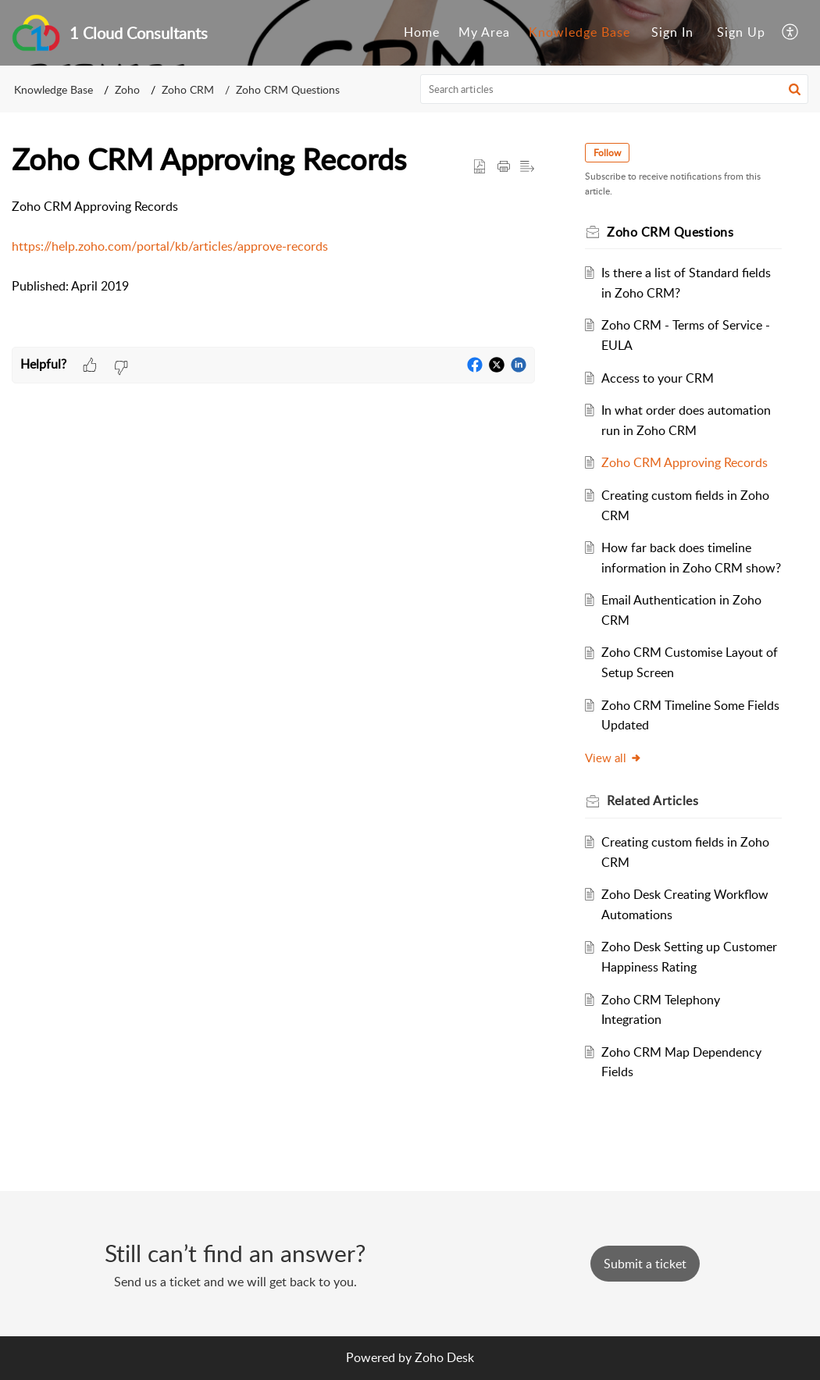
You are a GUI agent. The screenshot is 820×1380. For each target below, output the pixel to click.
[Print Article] (503, 167)
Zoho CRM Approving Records (684, 462)
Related (652, 800)
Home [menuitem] (422, 32)
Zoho (127, 89)
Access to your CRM (657, 378)
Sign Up (741, 32)
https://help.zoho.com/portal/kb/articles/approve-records (170, 246)
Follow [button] (607, 152)
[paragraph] (273, 247)
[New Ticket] (645, 1263)
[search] (614, 89)
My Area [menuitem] (484, 32)
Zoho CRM (188, 89)
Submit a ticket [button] (645, 1263)
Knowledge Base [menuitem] (579, 32)
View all (613, 757)
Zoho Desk (444, 1357)
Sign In (672, 32)
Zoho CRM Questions (288, 89)
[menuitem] (421, 33)
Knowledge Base (53, 89)
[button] (794, 89)
